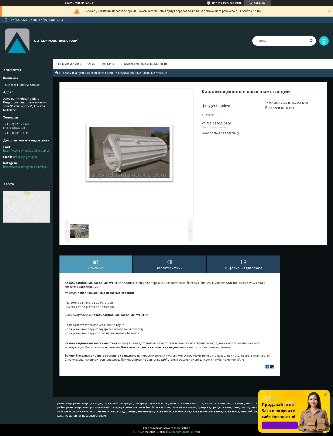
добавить (235, 2)
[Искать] (311, 41)
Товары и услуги (67, 63)
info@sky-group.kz (25, 157)
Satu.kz (185, 428)
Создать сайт (71, 2)
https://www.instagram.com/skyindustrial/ (26, 167)
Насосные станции (100, 73)
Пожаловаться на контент (183, 431)
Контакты (108, 63)
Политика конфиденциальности (144, 63)
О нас (91, 63)
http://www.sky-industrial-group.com (27, 150)
